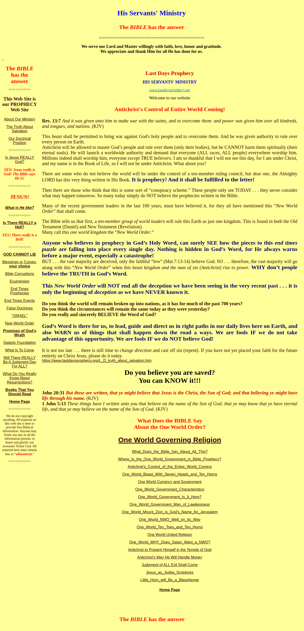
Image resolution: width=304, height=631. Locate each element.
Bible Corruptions (19, 274)
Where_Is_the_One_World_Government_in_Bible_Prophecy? (169, 459)
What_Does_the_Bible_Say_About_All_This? (169, 452)
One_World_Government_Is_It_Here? (169, 497)
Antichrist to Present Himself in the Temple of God (169, 550)
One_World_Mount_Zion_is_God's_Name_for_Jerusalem (170, 512)
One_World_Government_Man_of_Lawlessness (170, 504)
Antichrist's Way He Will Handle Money (169, 557)
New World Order (19, 323)
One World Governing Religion (169, 440)
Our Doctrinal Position (19, 141)
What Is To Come (19, 350)
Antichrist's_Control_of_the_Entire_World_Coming (170, 467)
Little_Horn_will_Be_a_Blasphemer (169, 580)
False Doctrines (19, 308)
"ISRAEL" (20, 316)
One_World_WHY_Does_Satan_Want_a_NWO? (169, 542)
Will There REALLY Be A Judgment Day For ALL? (19, 362)
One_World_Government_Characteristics (169, 489)
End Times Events (19, 301)
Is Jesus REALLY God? (19, 159)
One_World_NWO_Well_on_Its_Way (169, 520)
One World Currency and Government (169, 482)
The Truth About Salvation (19, 129)
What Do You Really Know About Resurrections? (19, 378)
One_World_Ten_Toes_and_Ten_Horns (170, 527)
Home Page (19, 402)
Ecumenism (20, 281)
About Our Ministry (19, 119)
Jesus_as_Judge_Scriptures (169, 572)
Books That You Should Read (19, 392)
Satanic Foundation (19, 343)
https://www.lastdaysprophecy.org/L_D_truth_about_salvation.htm (97, 361)
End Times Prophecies (19, 291)
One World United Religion (169, 535)
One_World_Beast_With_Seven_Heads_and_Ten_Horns (169, 474)
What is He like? (19, 208)
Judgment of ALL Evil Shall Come (170, 565)
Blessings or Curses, (19, 264)
